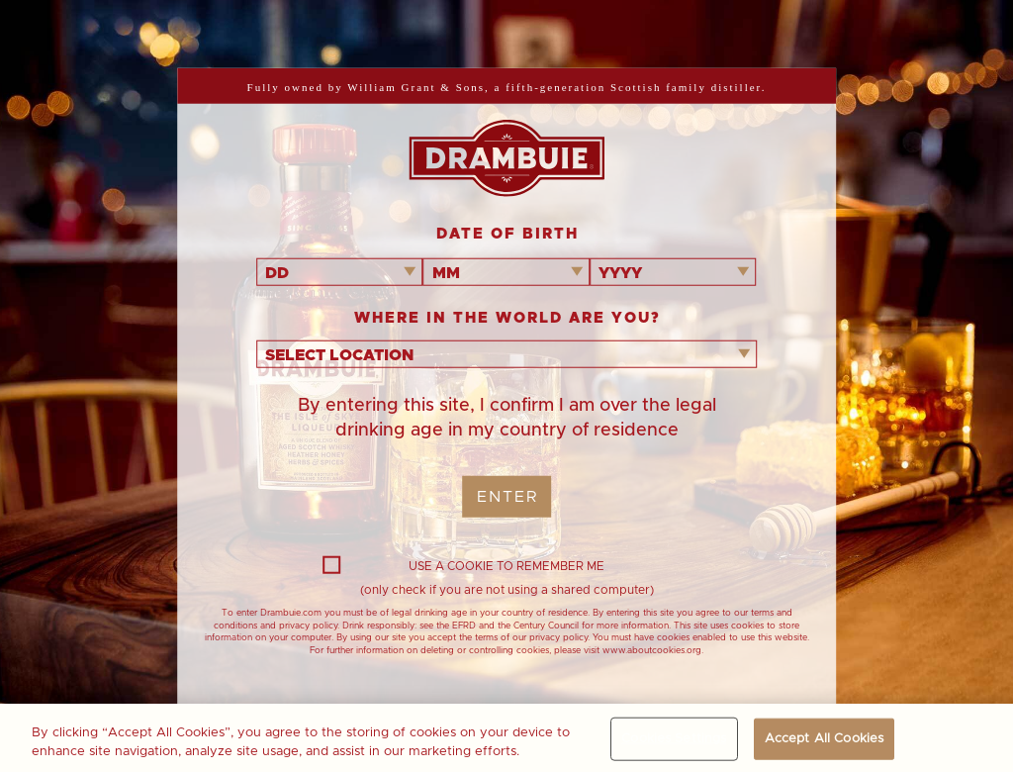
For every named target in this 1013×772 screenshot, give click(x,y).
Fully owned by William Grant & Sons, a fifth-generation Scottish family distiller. (507, 87)
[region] (506, 738)
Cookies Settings (673, 738)
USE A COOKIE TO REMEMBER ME (463, 566)
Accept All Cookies (824, 738)
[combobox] (339, 272)
